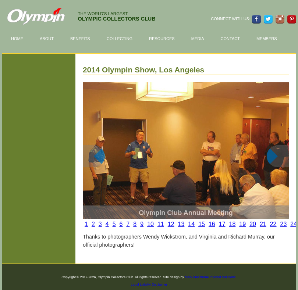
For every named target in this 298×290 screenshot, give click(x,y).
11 (160, 224)
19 (242, 224)
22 (273, 224)
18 (232, 224)
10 (150, 224)
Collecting (123, 38)
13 (181, 224)
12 (171, 224)
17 (222, 224)
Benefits (83, 38)
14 (191, 224)
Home (17, 38)
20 (252, 224)
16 (212, 224)
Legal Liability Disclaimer (149, 284)
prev (99, 161)
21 (263, 224)
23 (283, 224)
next (283, 161)
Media (197, 38)
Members (266, 38)
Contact (230, 38)
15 (201, 224)
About (50, 38)
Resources (165, 38)
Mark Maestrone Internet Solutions (210, 277)
